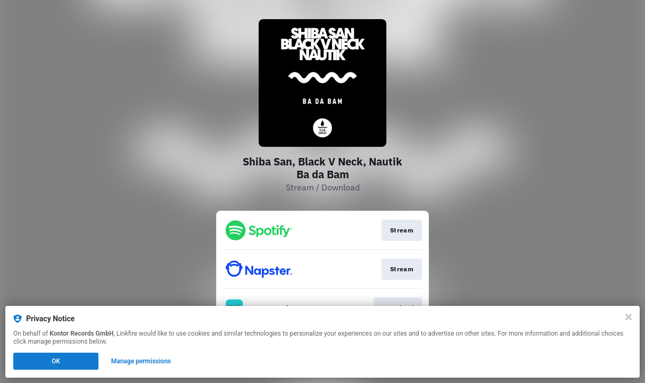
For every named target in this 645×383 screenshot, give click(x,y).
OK (56, 361)
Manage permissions (141, 361)
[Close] (628, 317)
